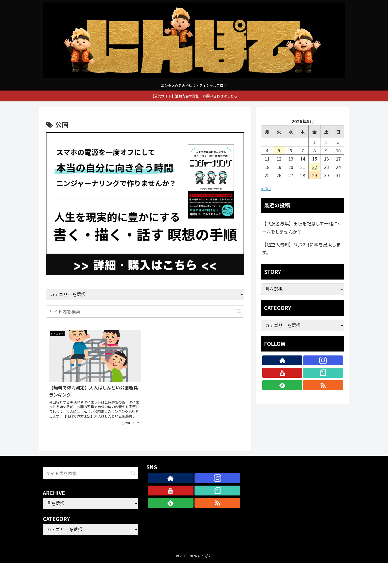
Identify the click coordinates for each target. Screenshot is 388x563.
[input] (145, 311)
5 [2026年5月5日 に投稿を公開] (279, 150)
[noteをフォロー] (323, 373)
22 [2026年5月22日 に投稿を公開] (314, 167)
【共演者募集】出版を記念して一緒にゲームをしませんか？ (302, 227)
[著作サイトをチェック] (282, 360)
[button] (239, 311)
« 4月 (266, 188)
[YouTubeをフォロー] (282, 373)
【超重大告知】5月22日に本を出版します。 (301, 248)
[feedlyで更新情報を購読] (282, 385)
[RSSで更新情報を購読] (323, 385)
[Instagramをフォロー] (323, 360)
